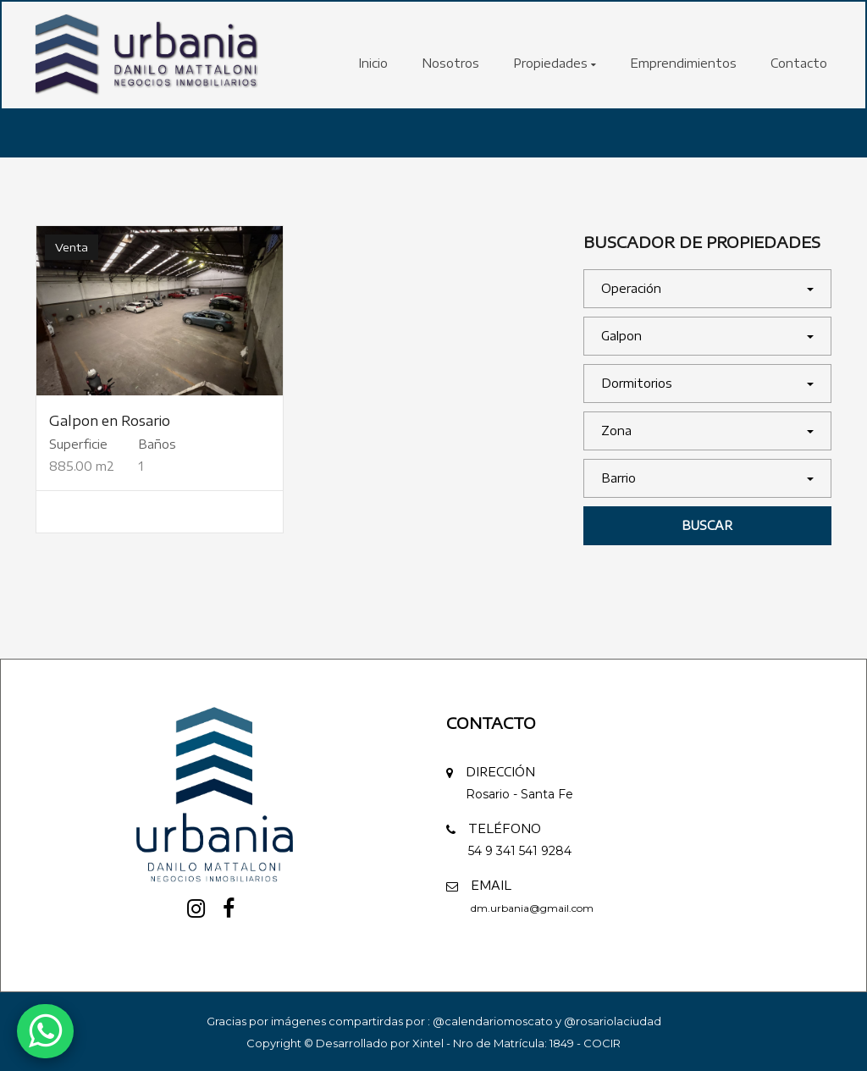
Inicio (373, 63)
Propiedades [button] (554, 63)
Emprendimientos (683, 63)
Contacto (798, 63)
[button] (707, 288)
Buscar (707, 525)
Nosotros (450, 63)
